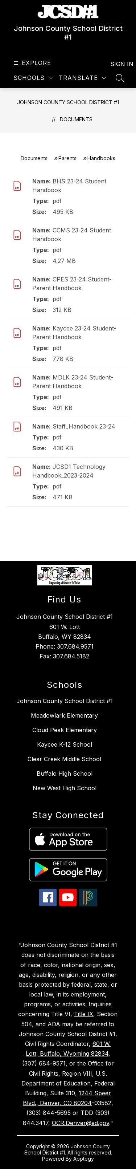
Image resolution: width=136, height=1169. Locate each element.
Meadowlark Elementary (64, 715)
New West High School (64, 788)
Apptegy (83, 1159)
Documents (76, 119)
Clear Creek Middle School (64, 759)
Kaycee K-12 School (64, 744)
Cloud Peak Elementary (64, 730)
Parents (67, 158)
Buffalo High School (64, 773)
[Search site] (120, 78)
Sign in (117, 64)
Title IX (83, 1014)
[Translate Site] (82, 77)
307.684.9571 (75, 646)
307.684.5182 (71, 656)
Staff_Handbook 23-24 (84, 426)
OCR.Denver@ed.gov (80, 1123)
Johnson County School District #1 (68, 102)
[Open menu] (31, 63)
